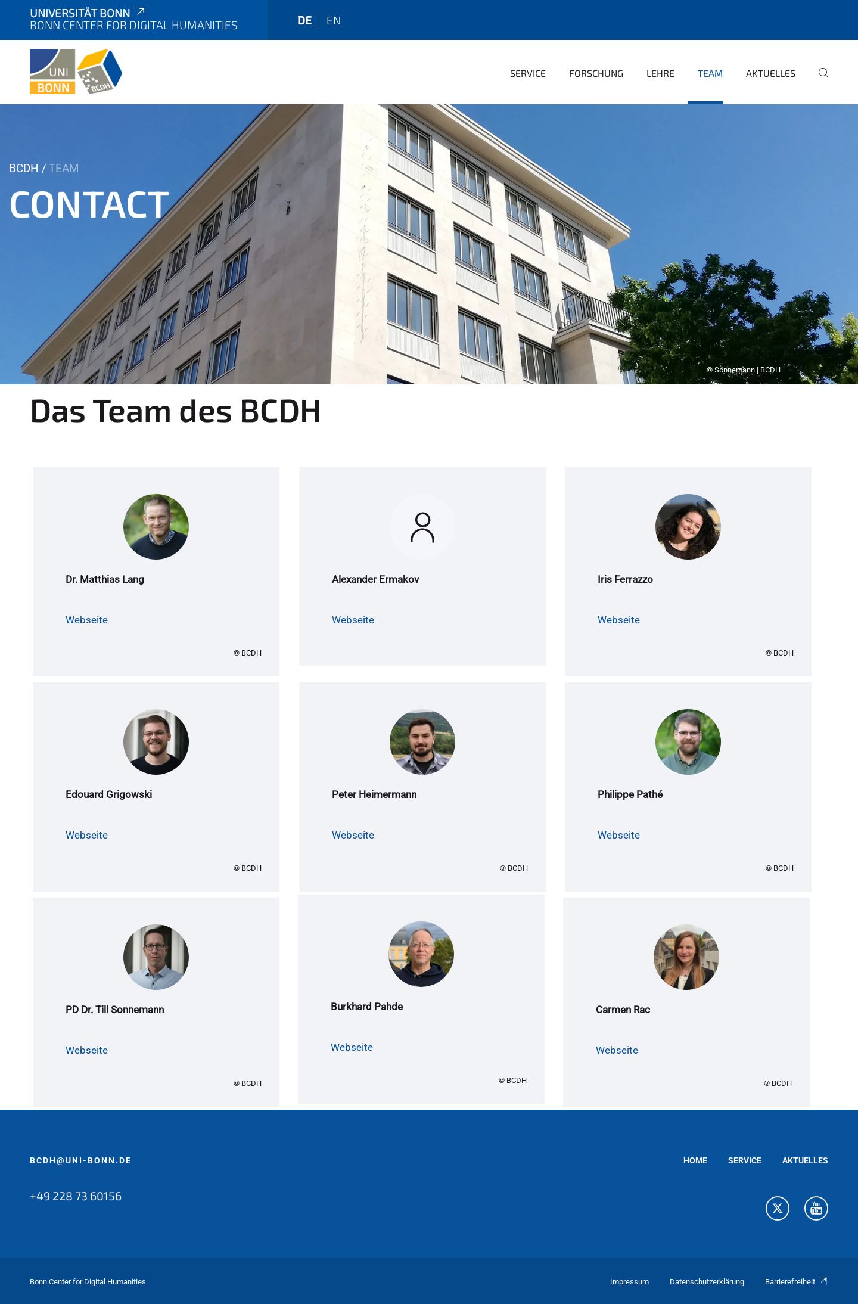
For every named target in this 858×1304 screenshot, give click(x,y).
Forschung (596, 73)
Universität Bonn (89, 13)
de (304, 20)
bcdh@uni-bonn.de (81, 1160)
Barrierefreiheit (796, 1281)
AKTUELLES (805, 1160)
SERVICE (744, 1160)
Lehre (660, 73)
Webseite (87, 620)
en (334, 20)
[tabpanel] (429, 244)
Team (710, 73)
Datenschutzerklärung (707, 1281)
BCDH (24, 168)
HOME (695, 1160)
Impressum (629, 1281)
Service (528, 73)
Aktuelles (770, 73)
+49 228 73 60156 (76, 1195)
